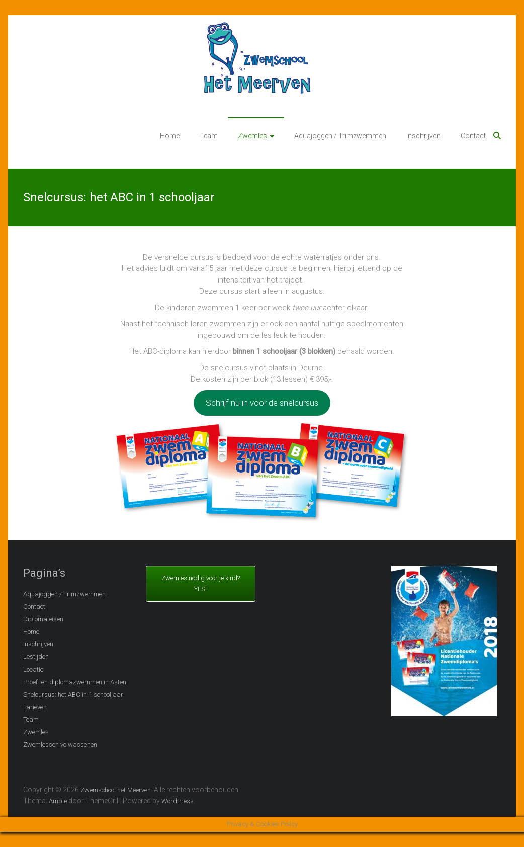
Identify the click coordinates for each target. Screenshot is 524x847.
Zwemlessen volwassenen (60, 744)
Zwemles (252, 136)
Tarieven (35, 707)
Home (170, 136)
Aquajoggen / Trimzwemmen (340, 136)
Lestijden (36, 657)
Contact (473, 136)
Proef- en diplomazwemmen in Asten (74, 682)
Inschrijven (423, 136)
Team (209, 136)
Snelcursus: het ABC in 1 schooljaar (73, 694)
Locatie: (34, 669)
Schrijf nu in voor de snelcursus (262, 403)
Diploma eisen (43, 619)
